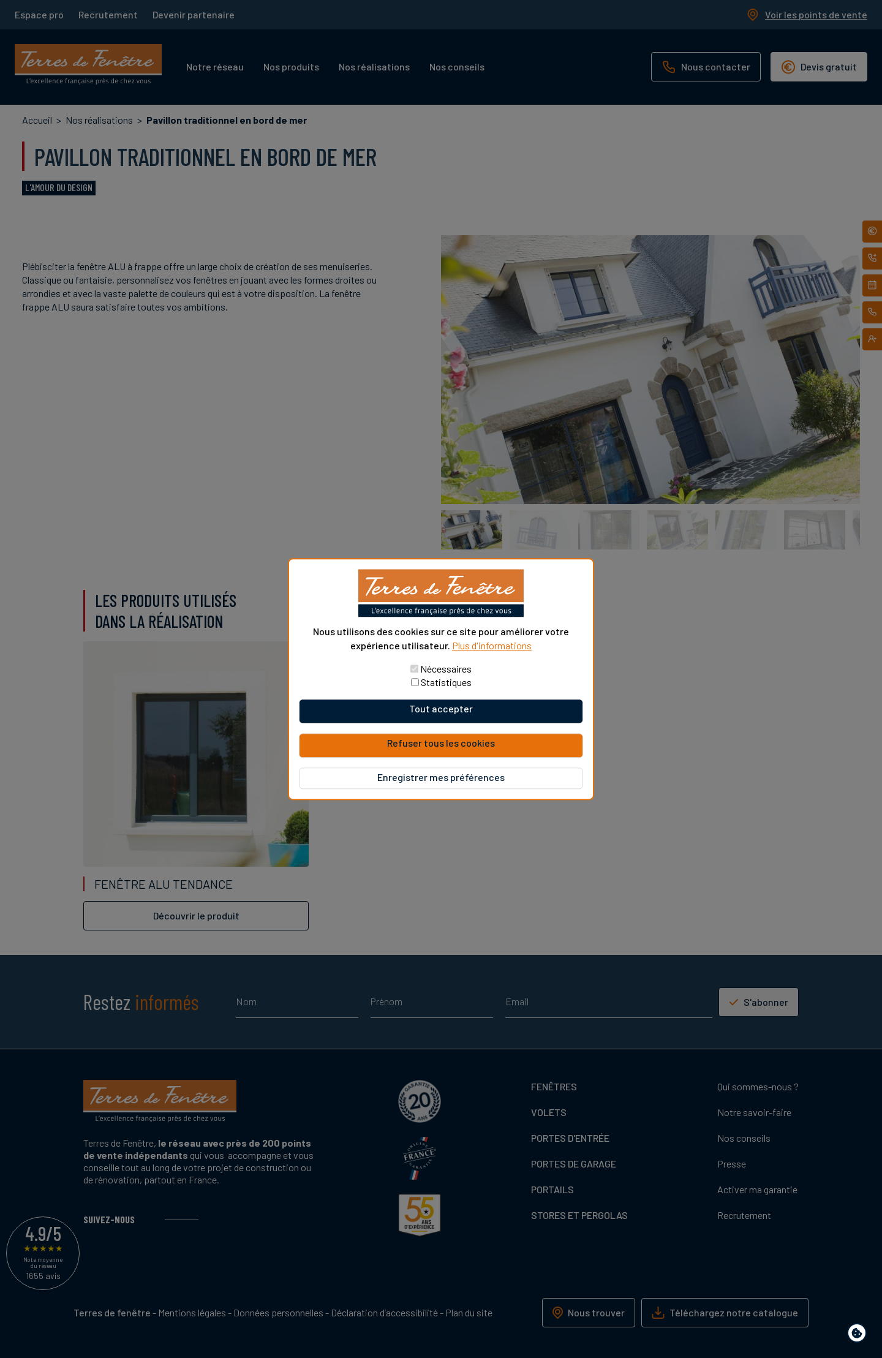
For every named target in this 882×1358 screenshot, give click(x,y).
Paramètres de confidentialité (860, 1335)
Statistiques (446, 682)
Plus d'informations (492, 645)
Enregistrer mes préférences (441, 777)
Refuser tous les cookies (441, 743)
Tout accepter (441, 708)
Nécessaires (446, 668)
